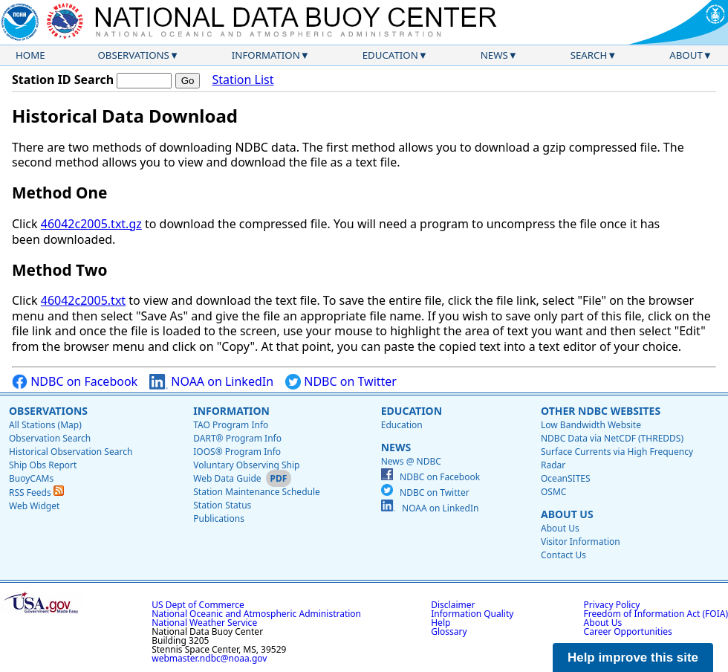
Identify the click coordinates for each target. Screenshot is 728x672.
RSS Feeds (36, 492)
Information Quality (472, 613)
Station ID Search (63, 79)
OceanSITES (566, 478)
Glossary (449, 631)
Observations (133, 55)
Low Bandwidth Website (591, 425)
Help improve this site (633, 657)
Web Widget (34, 506)
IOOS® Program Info (237, 451)
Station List (242, 80)
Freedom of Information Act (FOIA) (656, 613)
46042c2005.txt (83, 300)
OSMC (553, 491)
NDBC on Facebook (74, 382)
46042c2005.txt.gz (91, 224)
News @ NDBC (411, 461)
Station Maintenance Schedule (256, 491)
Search (589, 55)
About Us (567, 514)
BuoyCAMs (31, 478)
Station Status (222, 505)
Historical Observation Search (70, 451)
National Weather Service (204, 622)
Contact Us (563, 555)
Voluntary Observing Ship (246, 465)
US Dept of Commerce (198, 604)
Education (390, 55)
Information (266, 55)
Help (440, 622)
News (494, 55)
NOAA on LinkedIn (211, 382)
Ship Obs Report (43, 465)
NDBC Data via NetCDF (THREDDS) (612, 438)
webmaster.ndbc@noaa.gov (209, 658)
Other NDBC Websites (600, 411)
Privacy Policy (612, 604)
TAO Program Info (230, 425)
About (686, 55)
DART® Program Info (237, 438)
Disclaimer (453, 604)
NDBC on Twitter (341, 382)
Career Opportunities (628, 631)
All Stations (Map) (45, 425)
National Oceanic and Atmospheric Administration (256, 613)
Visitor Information (580, 541)
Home (30, 55)
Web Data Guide (227, 478)
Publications (218, 518)
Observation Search (50, 438)
